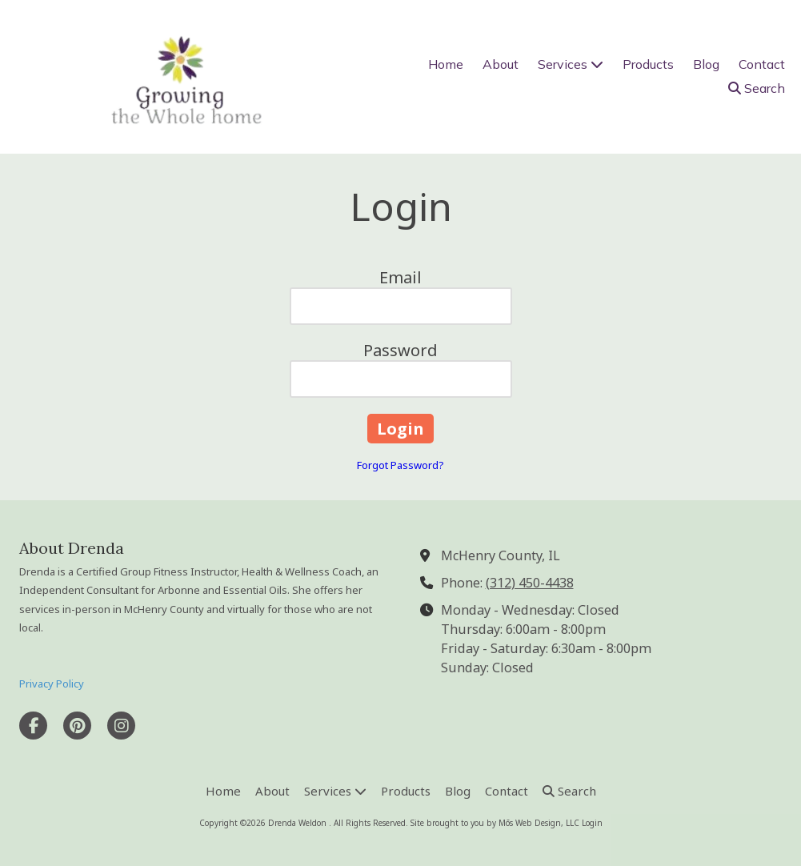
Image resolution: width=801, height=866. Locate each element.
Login (592, 822)
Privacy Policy (51, 683)
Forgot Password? (400, 465)
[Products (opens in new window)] (648, 65)
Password (400, 350)
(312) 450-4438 (530, 582)
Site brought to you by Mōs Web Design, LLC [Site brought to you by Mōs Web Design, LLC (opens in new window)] (495, 822)
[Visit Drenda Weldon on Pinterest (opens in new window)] (77, 726)
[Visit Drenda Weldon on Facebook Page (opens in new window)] (33, 726)
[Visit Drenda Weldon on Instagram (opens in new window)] (121, 726)
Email (400, 277)
